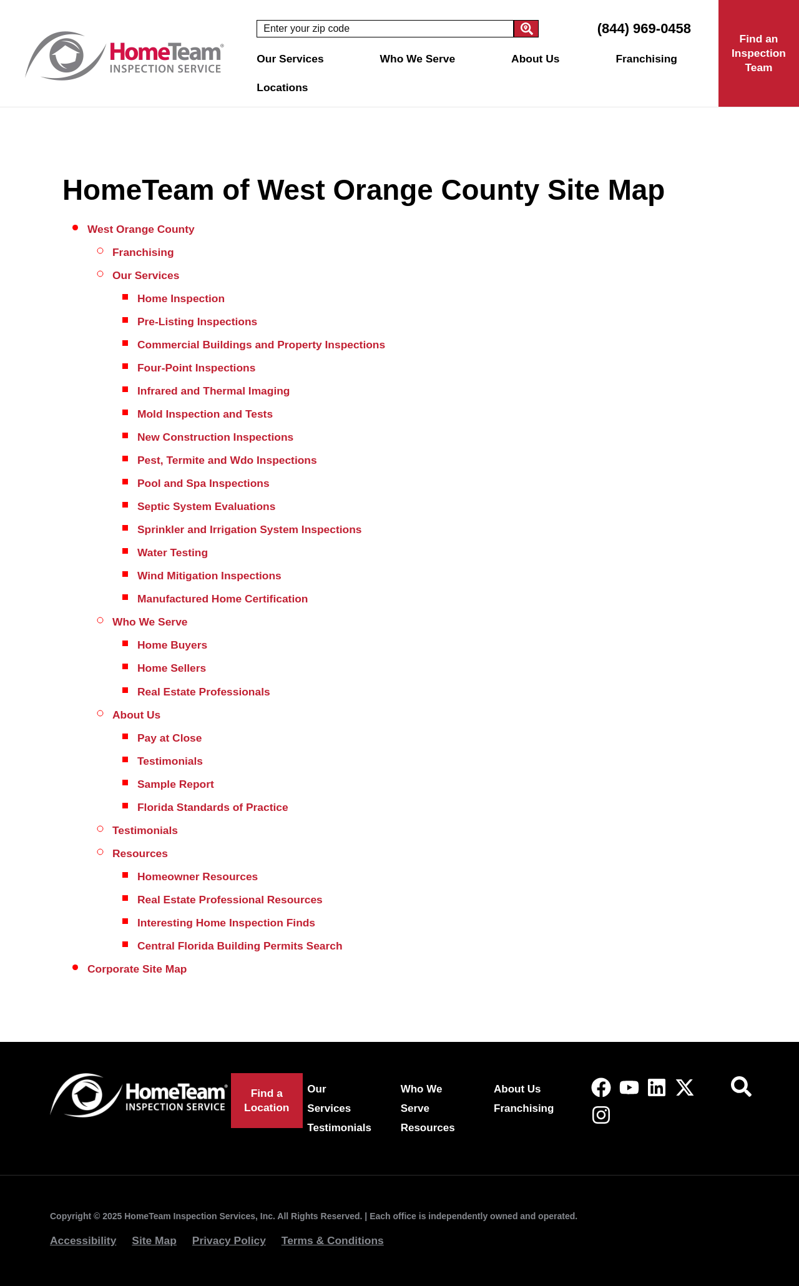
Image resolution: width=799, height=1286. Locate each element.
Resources (140, 853)
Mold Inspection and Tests (205, 414)
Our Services (293, 58)
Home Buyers (172, 645)
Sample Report (175, 784)
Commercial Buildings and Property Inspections (261, 344)
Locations (285, 87)
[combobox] (385, 28)
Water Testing (172, 552)
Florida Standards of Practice (212, 807)
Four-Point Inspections (196, 367)
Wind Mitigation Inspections (209, 575)
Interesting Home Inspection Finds (226, 922)
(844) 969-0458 (644, 28)
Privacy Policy (229, 1240)
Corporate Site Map (137, 969)
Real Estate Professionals (203, 691)
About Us (538, 58)
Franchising (646, 58)
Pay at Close (169, 738)
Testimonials (170, 761)
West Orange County (141, 229)
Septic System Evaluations (206, 506)
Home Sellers (171, 668)
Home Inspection (181, 298)
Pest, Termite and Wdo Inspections (227, 460)
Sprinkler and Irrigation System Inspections (249, 529)
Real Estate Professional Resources (230, 899)
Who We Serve (420, 58)
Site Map (154, 1240)
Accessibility (83, 1240)
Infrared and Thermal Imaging (213, 391)
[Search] (526, 28)
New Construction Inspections (215, 437)
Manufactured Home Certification (222, 598)
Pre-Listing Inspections (197, 321)
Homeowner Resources (197, 876)
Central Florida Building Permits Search (240, 946)
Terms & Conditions (333, 1240)
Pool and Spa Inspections (203, 483)
